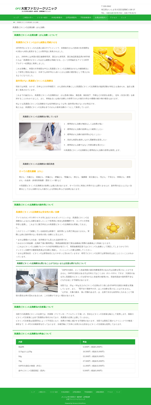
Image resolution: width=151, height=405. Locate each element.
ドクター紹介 (54, 392)
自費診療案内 (100, 392)
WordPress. (82, 403)
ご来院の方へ (42, 392)
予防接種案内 (88, 392)
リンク (118, 392)
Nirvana (75, 403)
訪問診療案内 (77, 392)
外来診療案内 (65, 392)
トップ (33, 392)
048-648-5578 (112, 13)
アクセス (110, 392)
